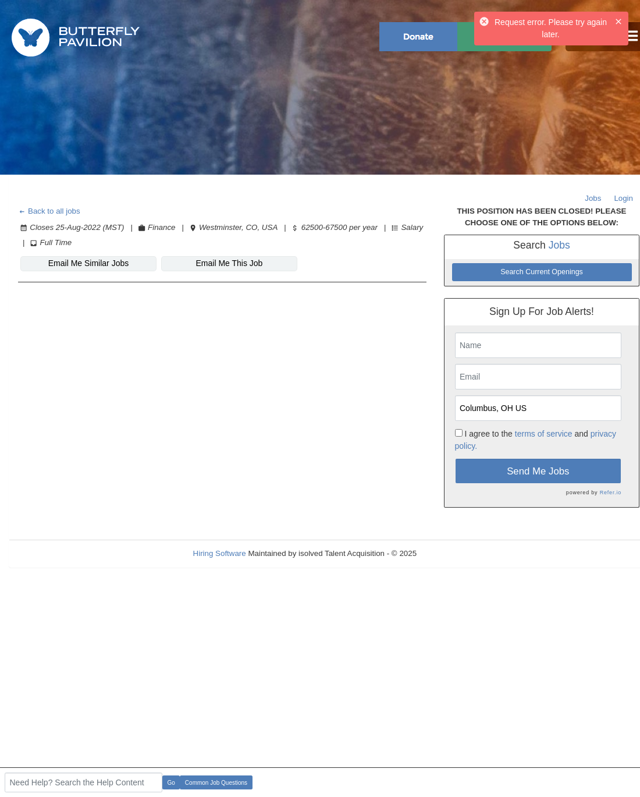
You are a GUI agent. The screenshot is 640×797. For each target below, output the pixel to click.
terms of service (544, 433)
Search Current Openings (541, 272)
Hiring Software (219, 553)
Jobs (593, 198)
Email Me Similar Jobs (88, 263)
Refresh (451, 553)
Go (171, 783)
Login (623, 198)
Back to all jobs (49, 211)
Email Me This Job (229, 263)
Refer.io (610, 492)
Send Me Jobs (538, 471)
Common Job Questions (216, 783)
